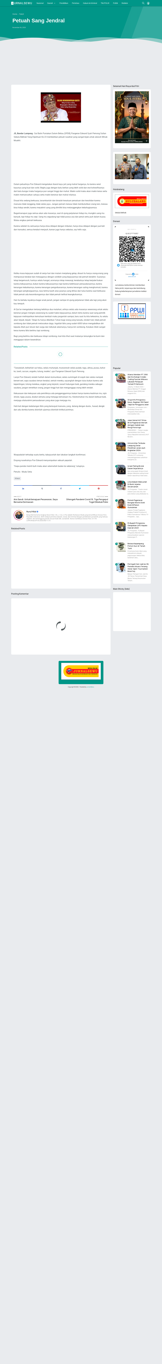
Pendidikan (63, 3)
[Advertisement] (81, 63)
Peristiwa (75, 3)
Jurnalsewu (22, 3)
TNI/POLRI (105, 3)
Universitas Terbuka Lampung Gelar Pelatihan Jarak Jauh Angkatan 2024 (136, 446)
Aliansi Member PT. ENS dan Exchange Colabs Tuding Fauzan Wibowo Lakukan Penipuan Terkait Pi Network (138, 379)
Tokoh (18, 478)
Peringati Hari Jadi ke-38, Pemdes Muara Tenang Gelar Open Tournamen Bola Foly (138, 567)
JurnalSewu (90, 687)
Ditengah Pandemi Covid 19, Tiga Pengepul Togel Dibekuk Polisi (87, 500)
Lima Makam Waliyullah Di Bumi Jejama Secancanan (137, 484)
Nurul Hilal (31, 511)
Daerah (50, 3)
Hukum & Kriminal (90, 3)
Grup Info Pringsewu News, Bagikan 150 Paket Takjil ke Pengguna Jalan (138, 402)
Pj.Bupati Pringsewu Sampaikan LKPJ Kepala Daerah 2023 (137, 525)
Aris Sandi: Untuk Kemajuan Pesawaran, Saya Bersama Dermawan (36, 500)
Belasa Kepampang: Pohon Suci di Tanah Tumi (136, 546)
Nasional (40, 3)
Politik (115, 3)
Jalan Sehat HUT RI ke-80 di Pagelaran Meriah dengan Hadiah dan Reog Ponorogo (137, 424)
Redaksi (125, 3)
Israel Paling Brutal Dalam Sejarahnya (136, 467)
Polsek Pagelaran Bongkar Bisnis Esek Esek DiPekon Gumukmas (136, 504)
